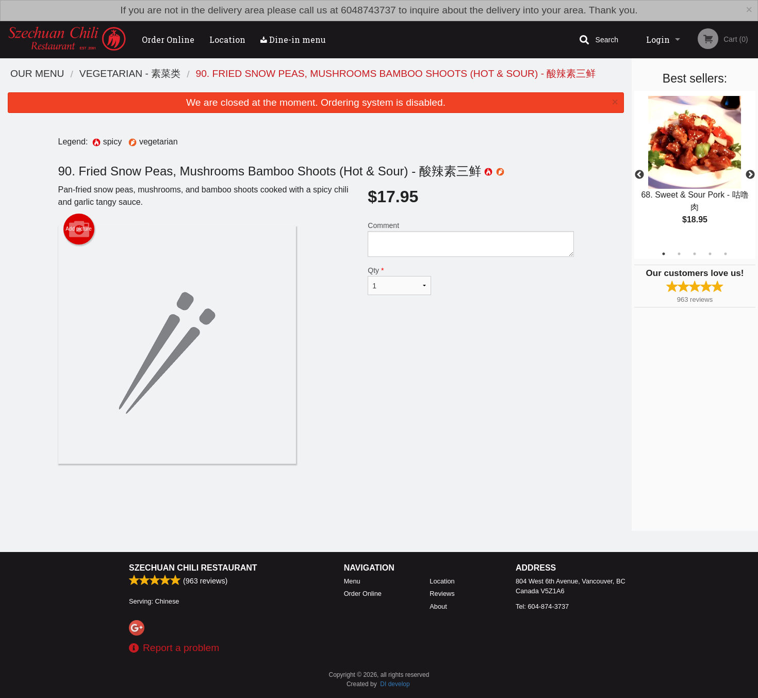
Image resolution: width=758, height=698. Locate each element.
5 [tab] (725, 254)
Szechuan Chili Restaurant (193, 567)
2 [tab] (679, 254)
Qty (399, 280)
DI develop (394, 684)
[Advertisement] (316, 497)
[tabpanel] (695, 168)
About (438, 606)
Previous (639, 175)
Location (227, 39)
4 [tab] (710, 254)
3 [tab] (694, 254)
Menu (352, 581)
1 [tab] (663, 254)
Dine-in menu (293, 39)
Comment (470, 239)
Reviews (442, 593)
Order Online (168, 39)
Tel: (542, 606)
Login (658, 39)
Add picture (78, 229)
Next (750, 175)
